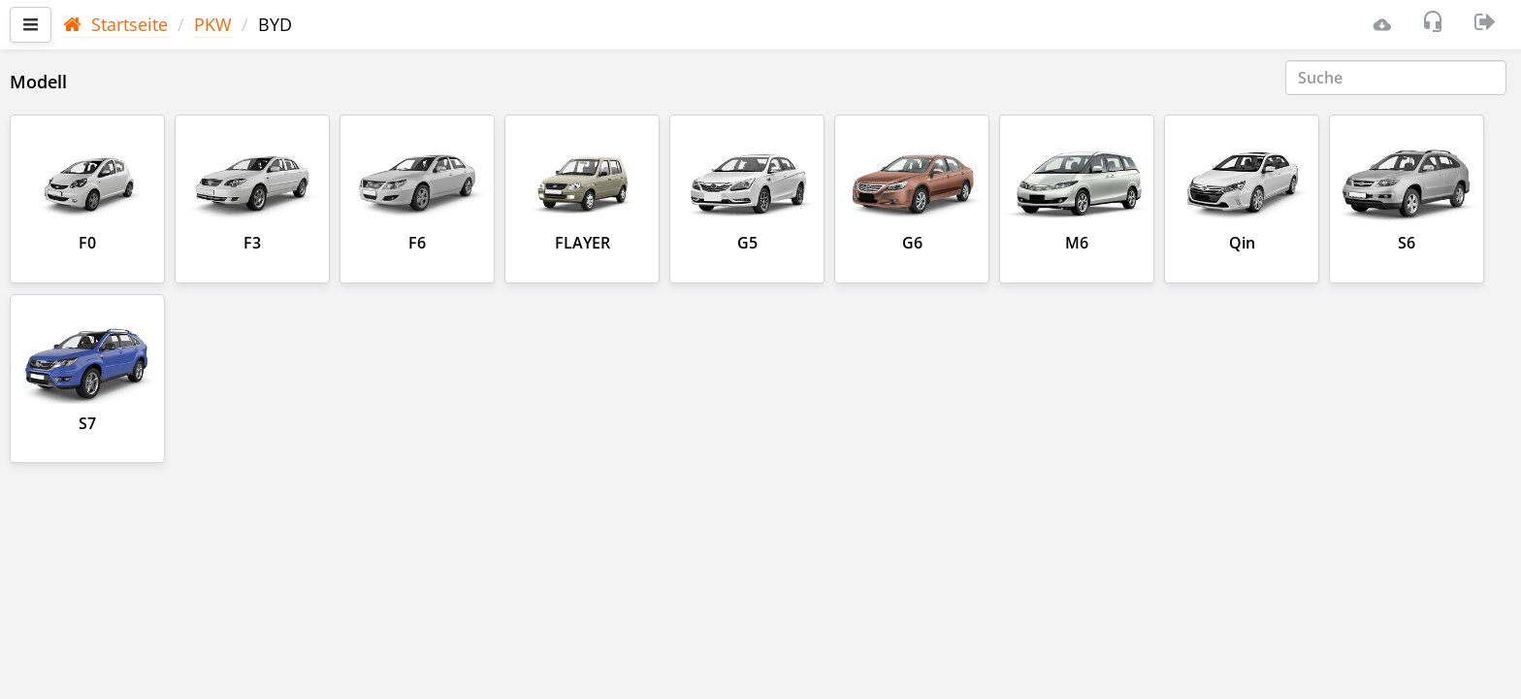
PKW (213, 24)
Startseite (115, 24)
